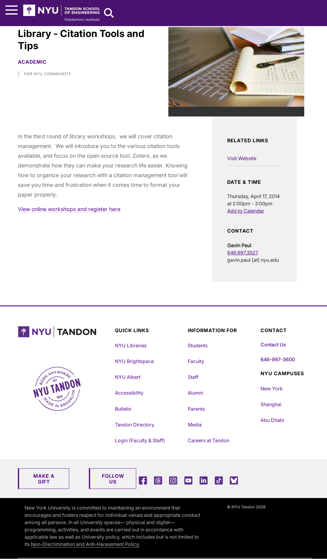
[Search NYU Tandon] (109, 14)
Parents (196, 409)
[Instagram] (173, 480)
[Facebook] (142, 480)
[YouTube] (188, 480)
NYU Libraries (131, 345)
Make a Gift (44, 479)
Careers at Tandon (208, 440)
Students (197, 345)
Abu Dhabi (272, 420)
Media (195, 425)
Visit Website (241, 158)
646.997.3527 (242, 253)
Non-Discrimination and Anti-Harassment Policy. (85, 544)
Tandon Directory (134, 425)
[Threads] (158, 480)
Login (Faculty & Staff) (140, 440)
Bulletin (123, 409)
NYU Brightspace (134, 361)
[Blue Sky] (233, 480)
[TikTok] (218, 480)
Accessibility (129, 393)
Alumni (195, 393)
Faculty (196, 361)
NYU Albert (127, 377)
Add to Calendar (245, 211)
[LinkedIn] (203, 480)
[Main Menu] (11, 10)
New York (272, 389)
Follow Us (113, 479)
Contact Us (273, 345)
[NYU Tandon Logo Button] (65, 339)
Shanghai (271, 404)
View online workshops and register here (69, 209)
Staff (193, 377)
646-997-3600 (278, 359)
